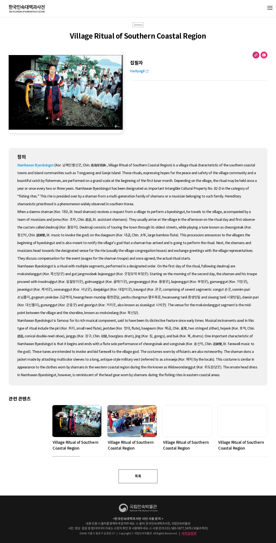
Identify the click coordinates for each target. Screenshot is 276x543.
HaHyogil (137, 71)
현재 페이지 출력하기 (263, 55)
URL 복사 (255, 55)
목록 (138, 476)
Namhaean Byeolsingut (35, 165)
